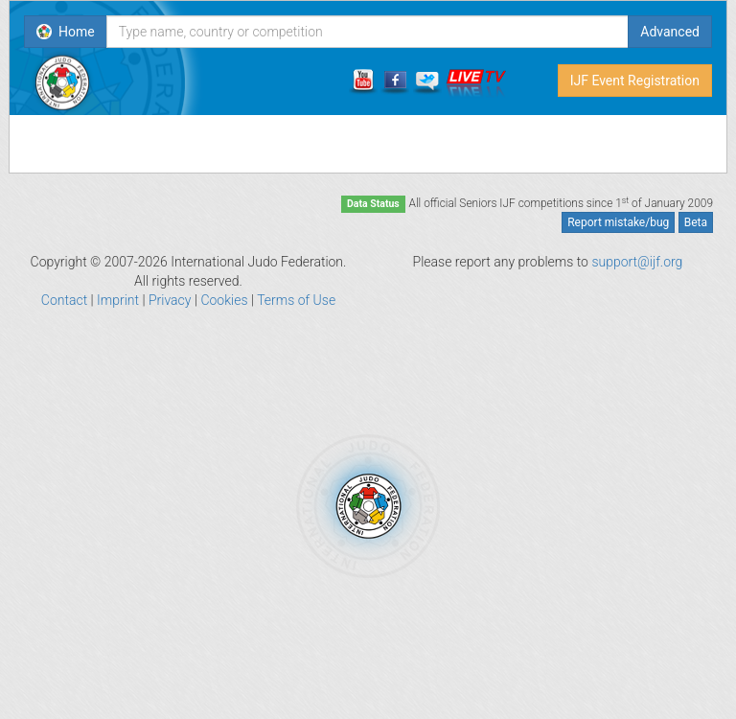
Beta (695, 222)
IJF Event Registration (635, 80)
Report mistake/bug (618, 222)
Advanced (670, 31)
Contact (64, 300)
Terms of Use (296, 300)
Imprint (118, 300)
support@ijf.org (636, 261)
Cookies (223, 300)
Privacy (170, 300)
